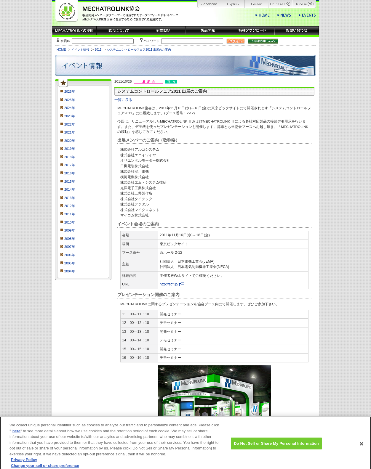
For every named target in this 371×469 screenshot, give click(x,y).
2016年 (69, 173)
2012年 (69, 206)
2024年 (69, 108)
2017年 (69, 165)
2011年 (69, 214)
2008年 (69, 238)
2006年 (69, 255)
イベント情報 (80, 49)
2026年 (69, 91)
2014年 (69, 189)
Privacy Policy (24, 463)
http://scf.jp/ (169, 284)
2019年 (69, 148)
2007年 (69, 246)
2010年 (69, 222)
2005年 (69, 263)
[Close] (361, 447)
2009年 (69, 230)
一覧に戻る (123, 100)
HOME (61, 49)
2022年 (69, 124)
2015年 (69, 181)
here (16, 434)
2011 (98, 49)
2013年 (69, 198)
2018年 (69, 157)
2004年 (69, 271)
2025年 (69, 100)
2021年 (69, 132)
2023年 (69, 116)
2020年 (69, 140)
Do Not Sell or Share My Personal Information (276, 446)
